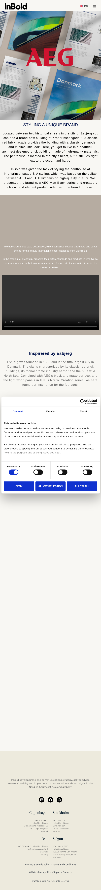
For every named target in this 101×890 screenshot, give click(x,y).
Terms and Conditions (64, 864)
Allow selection (50, 485)
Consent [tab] (18, 411)
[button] (94, 6)
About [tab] (83, 411)
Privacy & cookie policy (37, 864)
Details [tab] (50, 411)
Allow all (82, 485)
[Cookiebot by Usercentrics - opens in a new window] (82, 401)
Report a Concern (62, 872)
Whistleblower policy (40, 872)
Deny (18, 485)
